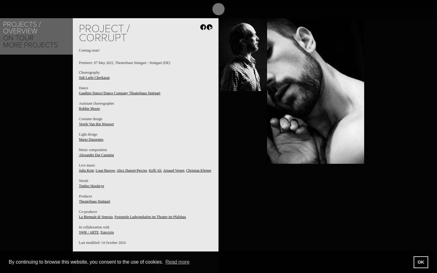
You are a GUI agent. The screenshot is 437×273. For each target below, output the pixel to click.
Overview (20, 31)
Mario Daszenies (91, 139)
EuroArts (107, 232)
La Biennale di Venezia (96, 217)
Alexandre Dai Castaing (96, 155)
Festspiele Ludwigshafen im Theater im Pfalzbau (150, 217)
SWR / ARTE (89, 232)
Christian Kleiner (198, 170)
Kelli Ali (155, 170)
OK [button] (421, 262)
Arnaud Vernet (173, 170)
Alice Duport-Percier (132, 170)
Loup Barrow (105, 170)
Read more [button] (177, 262)
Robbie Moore (89, 108)
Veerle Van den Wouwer (96, 124)
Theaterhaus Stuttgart (94, 201)
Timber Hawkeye (91, 186)
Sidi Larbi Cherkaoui (94, 78)
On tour (18, 38)
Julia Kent (86, 170)
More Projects (30, 45)
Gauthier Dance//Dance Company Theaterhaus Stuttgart (119, 93)
